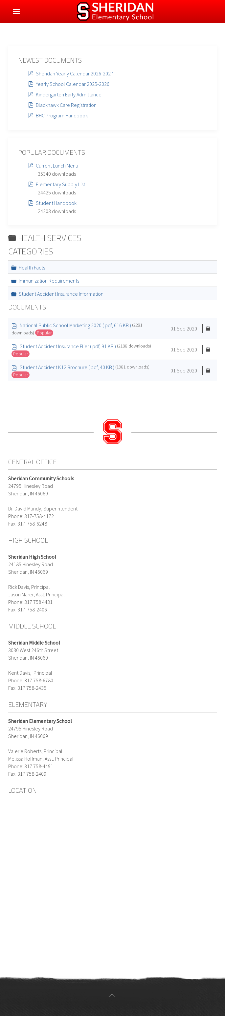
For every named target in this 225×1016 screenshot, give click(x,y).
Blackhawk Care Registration (66, 105)
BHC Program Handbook (62, 115)
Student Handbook (56, 203)
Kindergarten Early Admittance (68, 94)
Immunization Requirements (49, 280)
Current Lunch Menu (57, 165)
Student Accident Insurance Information (61, 293)
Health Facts (32, 267)
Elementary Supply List (60, 184)
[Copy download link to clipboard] (208, 328)
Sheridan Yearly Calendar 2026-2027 (74, 73)
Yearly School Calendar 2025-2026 (72, 84)
